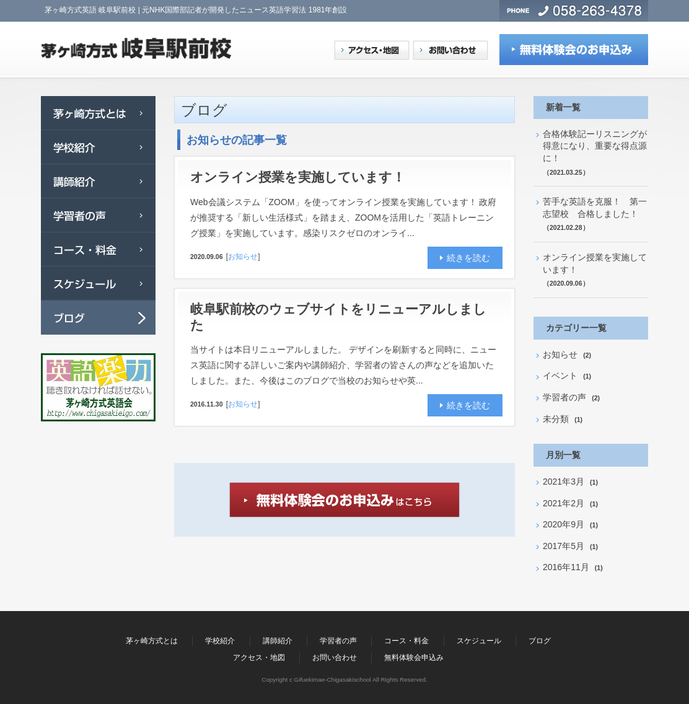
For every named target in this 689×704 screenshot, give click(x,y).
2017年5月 (563, 546)
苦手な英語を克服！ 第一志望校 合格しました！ (595, 207)
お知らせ (243, 256)
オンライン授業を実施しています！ (304, 177)
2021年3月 (563, 481)
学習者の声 (564, 397)
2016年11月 (566, 567)
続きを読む (468, 258)
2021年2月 (563, 503)
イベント (560, 376)
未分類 (556, 419)
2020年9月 (563, 524)
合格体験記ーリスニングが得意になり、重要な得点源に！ (595, 146)
